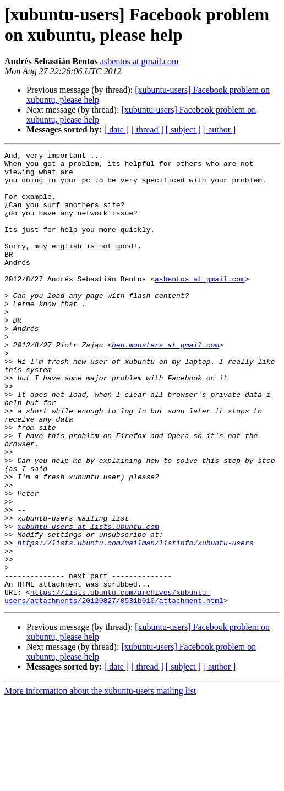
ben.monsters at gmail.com (165, 384)
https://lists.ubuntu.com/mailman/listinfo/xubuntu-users (135, 622)
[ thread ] (147, 129)
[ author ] (219, 129)
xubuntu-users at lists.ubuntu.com (88, 602)
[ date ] (116, 129)
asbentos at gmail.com (139, 61)
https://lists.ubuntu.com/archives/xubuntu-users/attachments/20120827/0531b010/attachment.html (113, 686)
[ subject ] (183, 129)
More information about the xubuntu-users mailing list (100, 781)
